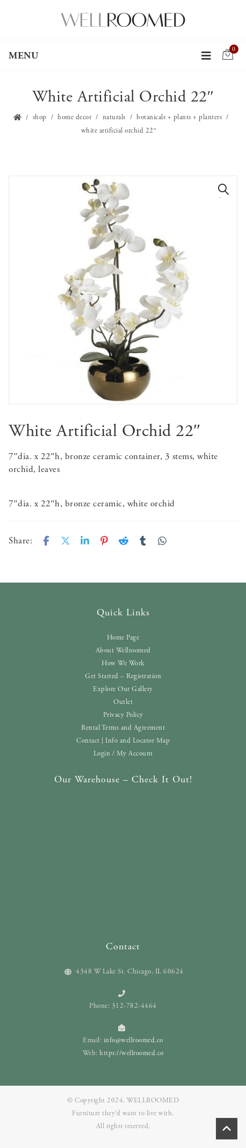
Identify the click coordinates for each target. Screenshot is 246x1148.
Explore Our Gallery (123, 689)
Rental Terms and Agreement (123, 727)
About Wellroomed (123, 650)
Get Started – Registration (123, 676)
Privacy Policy (123, 715)
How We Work (123, 663)
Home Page (123, 637)
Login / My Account (123, 753)
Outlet (123, 702)
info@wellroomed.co (133, 1040)
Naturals (114, 117)
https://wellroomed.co (131, 1053)
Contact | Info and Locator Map (123, 740)
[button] (223, 189)
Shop (40, 117)
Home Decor (74, 117)
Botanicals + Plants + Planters (179, 117)
